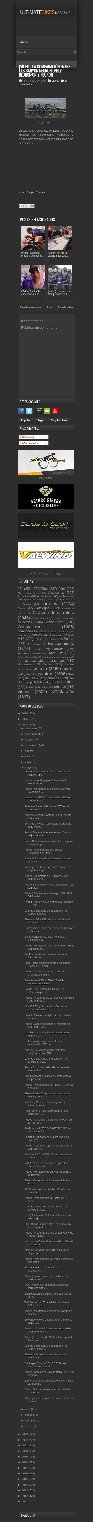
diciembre (31, 728)
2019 (25, 1456)
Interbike (33, 657)
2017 (25, 1467)
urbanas (60, 687)
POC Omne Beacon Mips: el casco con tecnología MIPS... (47, 1226)
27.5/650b (40, 589)
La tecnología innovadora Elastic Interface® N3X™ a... (43, 1043)
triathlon (68, 682)
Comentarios (29, 443)
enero (29, 1426)
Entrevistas (34, 644)
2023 (25, 1434)
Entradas (27, 437)
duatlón (22, 635)
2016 (25, 1473)
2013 (25, 1490)
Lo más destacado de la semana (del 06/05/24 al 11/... (46, 1208)
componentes (27, 631)
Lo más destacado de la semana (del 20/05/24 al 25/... (46, 912)
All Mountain (66, 596)
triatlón (30, 687)
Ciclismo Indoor (39, 618)
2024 (25, 724)
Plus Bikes (32, 678)
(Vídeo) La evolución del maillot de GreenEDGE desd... (44, 973)
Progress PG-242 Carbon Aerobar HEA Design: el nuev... (47, 1330)
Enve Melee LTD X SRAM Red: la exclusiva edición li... (44, 982)
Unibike (44, 687)
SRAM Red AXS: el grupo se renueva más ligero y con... (46, 1095)
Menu (24, 41)
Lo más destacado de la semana (42, 660)
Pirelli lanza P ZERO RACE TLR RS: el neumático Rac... (47, 1130)
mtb (43, 668)
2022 (25, 1439)
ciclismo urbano (62, 618)
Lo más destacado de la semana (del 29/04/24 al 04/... (46, 1347)
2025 (25, 719)
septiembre (32, 745)
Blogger (58, 573)
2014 (25, 1484)
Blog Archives (59, 420)
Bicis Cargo (68, 600)
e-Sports (54, 639)
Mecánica (48, 664)
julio (28, 756)
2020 (25, 1451)
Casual (22, 608)
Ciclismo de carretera (53, 612)
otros (48, 673)
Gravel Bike (55, 653)
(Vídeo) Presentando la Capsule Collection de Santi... (43, 851)
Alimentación (44, 596)
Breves (27, 604)
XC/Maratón (63, 691)
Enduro (69, 639)
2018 (25, 1462)
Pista (71, 674)
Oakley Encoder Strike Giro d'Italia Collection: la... (44, 938)
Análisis (50, 599)
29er (62, 589)
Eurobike (38, 649)
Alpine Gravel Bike (32, 600)
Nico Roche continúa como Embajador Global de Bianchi (47, 964)
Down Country (59, 631)
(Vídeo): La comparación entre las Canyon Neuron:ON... (44, 1051)
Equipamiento (61, 643)
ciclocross (25, 622)
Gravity (21, 657)
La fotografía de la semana (56, 657)
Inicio (50, 307)
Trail (53, 682)
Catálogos (42, 608)
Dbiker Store (45, 478)
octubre (30, 739)
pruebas (53, 678)
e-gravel (57, 635)
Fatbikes (58, 649)
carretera (50, 603)
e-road (38, 639)
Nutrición (31, 674)
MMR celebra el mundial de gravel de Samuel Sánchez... (46, 1165)
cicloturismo (54, 622)
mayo (28, 767)
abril (28, 1409)
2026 (25, 713)
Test (42, 682)
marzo (29, 1414)
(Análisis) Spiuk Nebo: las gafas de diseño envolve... (45, 1104)
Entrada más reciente (31, 307)
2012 (25, 1495)
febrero (29, 1420)
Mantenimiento (26, 664)
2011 (25, 1501)
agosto (29, 750)
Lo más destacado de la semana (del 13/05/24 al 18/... (46, 1060)
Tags (40, 420)
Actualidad (24, 596)
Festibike (23, 653)
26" (20, 589)
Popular (25, 420)
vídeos (55, 80)
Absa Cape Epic (28, 593)
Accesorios (56, 592)
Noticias (68, 669)
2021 (25, 1445)
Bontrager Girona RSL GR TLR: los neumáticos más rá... (45, 1365)
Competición (30, 626)
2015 (25, 1479)
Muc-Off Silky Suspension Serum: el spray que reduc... (45, 1008)
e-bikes (36, 635)
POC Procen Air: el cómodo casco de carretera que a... (46, 1286)
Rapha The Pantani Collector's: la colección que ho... (44, 990)
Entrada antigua (66, 307)
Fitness (36, 653)
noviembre (31, 734)
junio (28, 762)
